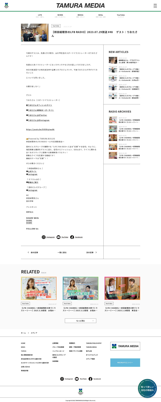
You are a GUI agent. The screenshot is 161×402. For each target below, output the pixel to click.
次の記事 (91, 251)
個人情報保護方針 (27, 353)
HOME (23, 342)
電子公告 (89, 350)
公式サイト (32, 170)
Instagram (33, 173)
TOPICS (23, 350)
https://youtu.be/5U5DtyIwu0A (41, 128)
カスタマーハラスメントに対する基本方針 (35, 361)
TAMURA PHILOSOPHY (93, 342)
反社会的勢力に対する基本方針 (31, 357)
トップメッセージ (58, 350)
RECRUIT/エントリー (125, 361)
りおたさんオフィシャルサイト (41, 103)
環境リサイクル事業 (75, 350)
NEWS (23, 346)
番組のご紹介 (33, 181)
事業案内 (72, 342)
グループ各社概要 (58, 346)
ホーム (23, 331)
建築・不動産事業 (75, 346)
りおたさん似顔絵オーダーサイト (41, 108)
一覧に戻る (62, 251)
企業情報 (55, 342)
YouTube (56, 24)
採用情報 (55, 360)
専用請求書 (24, 369)
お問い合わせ (25, 365)
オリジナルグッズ (92, 353)
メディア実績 (90, 357)
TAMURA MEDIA (91, 346)
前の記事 (33, 251)
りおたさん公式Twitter (38, 114)
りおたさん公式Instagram (39, 119)
